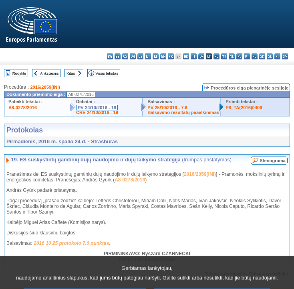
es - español (118, 56)
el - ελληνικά (156, 56)
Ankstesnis (49, 73)
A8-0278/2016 (22, 107)
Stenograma (273, 160)
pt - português (247, 56)
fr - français (171, 56)
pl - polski (239, 56)
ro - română (255, 56)
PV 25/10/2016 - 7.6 (167, 107)
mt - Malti (224, 56)
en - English (163, 56)
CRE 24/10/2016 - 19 (97, 112)
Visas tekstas (107, 73)
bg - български (110, 56)
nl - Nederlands (232, 56)
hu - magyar (216, 56)
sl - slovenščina (270, 56)
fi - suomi (277, 56)
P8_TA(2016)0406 (244, 107)
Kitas (70, 73)
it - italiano (194, 56)
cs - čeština (125, 56)
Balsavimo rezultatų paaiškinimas (183, 112)
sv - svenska (285, 56)
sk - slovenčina (262, 56)
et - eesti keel (148, 56)
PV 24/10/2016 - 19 (97, 107)
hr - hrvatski (186, 56)
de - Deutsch (140, 56)
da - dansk (133, 56)
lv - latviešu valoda (201, 56)
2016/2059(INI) (45, 87)
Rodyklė (19, 73)
